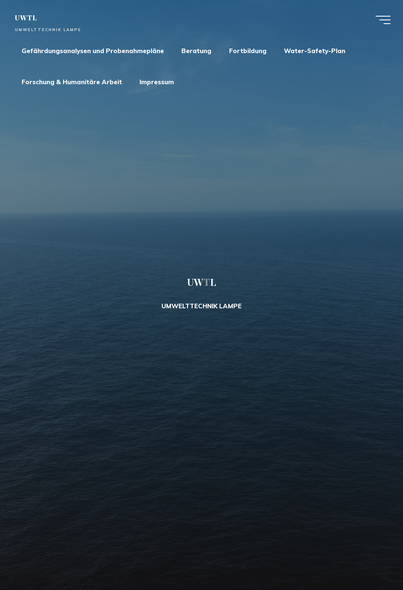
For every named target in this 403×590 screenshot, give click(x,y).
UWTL (26, 17)
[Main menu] (383, 20)
